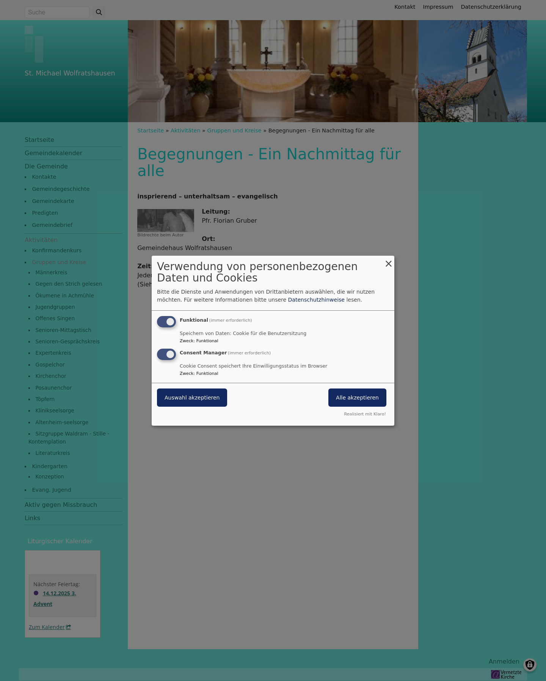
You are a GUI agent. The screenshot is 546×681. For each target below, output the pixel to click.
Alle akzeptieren (357, 398)
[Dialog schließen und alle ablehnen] (388, 260)
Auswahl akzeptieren (192, 398)
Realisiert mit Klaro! (365, 414)
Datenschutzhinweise (316, 300)
